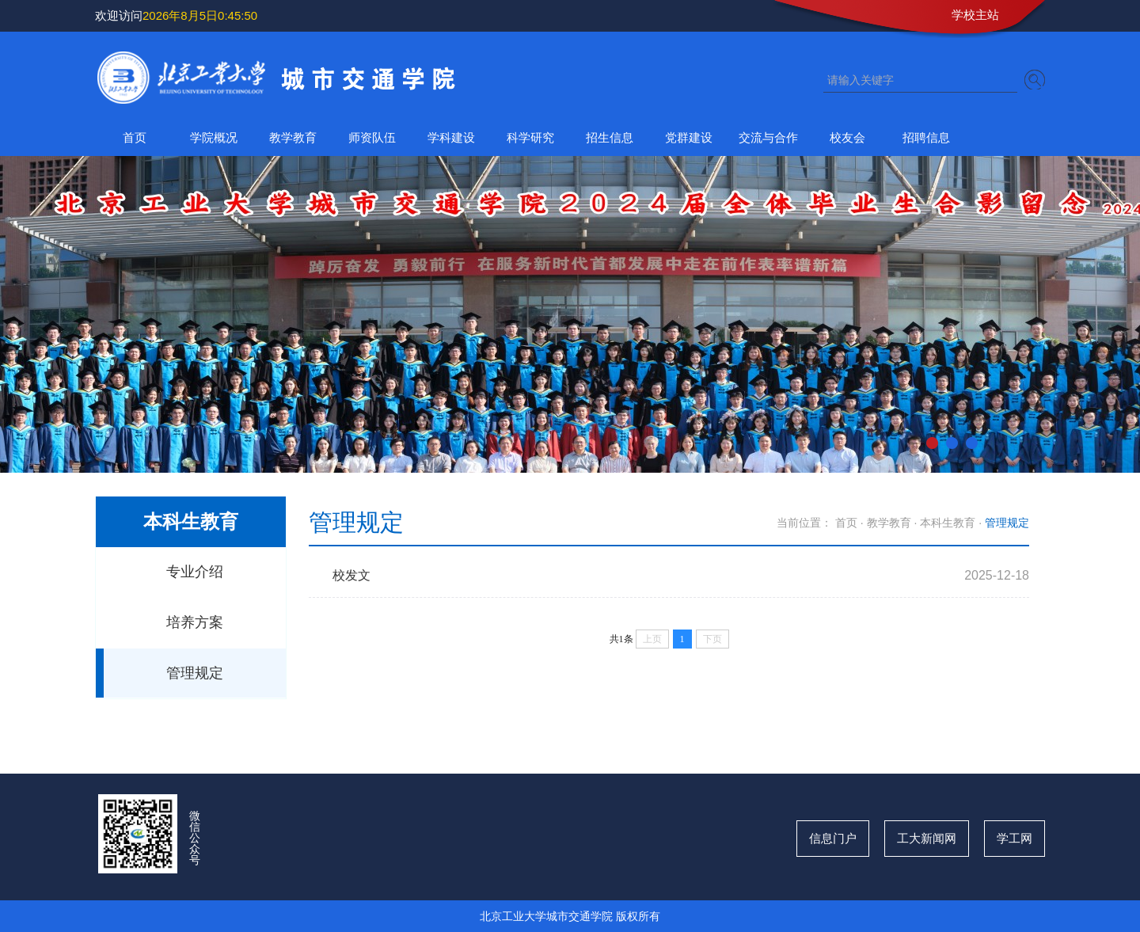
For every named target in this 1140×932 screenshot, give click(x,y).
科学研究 (530, 137)
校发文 (351, 575)
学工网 (1014, 838)
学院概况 (214, 137)
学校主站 (975, 14)
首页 (134, 137)
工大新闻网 (926, 838)
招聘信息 (926, 137)
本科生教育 (947, 522)
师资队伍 (372, 137)
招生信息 (609, 137)
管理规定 (194, 673)
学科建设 (451, 137)
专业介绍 (194, 572)
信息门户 (833, 838)
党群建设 (688, 137)
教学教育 (293, 137)
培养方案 (194, 622)
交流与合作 (768, 137)
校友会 (847, 137)
